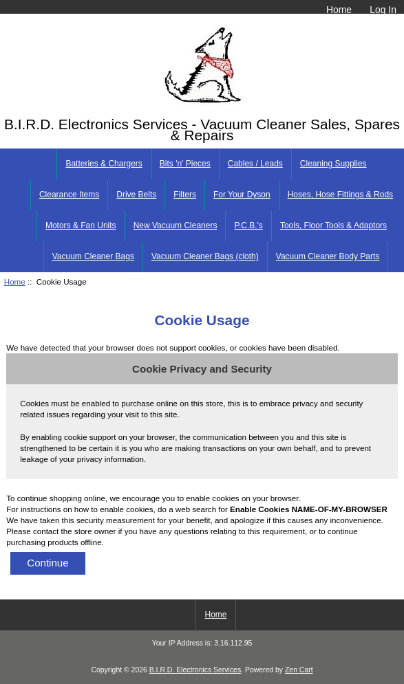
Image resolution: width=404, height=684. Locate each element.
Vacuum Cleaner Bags (93, 256)
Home (339, 9)
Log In (383, 9)
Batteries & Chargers (103, 163)
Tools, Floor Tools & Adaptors (333, 225)
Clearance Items (69, 194)
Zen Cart (299, 670)
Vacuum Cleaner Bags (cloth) (205, 256)
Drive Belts (136, 194)
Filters (184, 194)
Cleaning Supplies (333, 163)
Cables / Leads (255, 163)
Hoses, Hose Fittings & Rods (340, 194)
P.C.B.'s (248, 225)
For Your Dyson (241, 194)
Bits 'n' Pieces (185, 163)
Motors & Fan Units (80, 225)
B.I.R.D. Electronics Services (195, 670)
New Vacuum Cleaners (175, 225)
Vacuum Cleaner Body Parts (328, 256)
